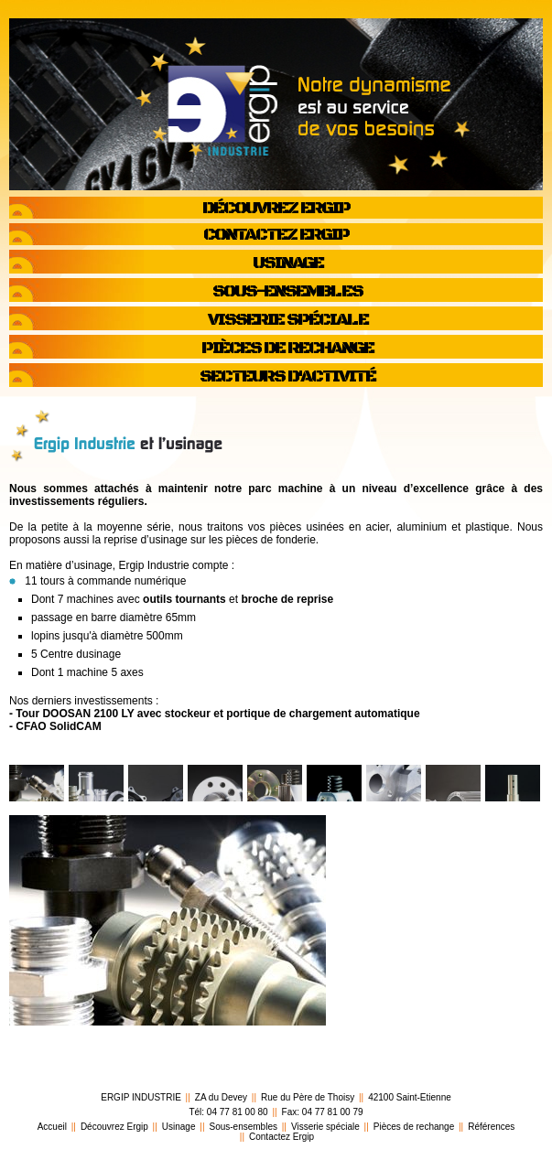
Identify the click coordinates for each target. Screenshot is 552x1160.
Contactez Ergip (281, 1137)
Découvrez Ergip (114, 1127)
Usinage (179, 1127)
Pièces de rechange (413, 1127)
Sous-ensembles (242, 1127)
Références (491, 1127)
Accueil (52, 1127)
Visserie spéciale (325, 1127)
